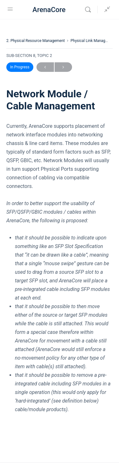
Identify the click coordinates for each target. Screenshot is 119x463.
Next (63, 67)
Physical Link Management (93, 40)
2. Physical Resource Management (35, 40)
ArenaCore (48, 10)
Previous (45, 67)
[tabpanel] (59, 268)
